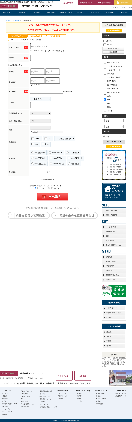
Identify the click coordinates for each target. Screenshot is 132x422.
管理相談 (36, 12)
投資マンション (111, 62)
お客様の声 (80, 12)
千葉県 (108, 341)
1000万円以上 (38, 158)
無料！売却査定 (111, 215)
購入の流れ (110, 240)
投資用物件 (51, 12)
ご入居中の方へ (69, 3)
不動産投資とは (111, 231)
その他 (108, 110)
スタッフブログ (111, 280)
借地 (107, 103)
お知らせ (109, 270)
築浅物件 (99, 401)
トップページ (7, 12)
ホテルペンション (112, 92)
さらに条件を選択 (114, 141)
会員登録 (124, 3)
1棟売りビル (110, 81)
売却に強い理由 (111, 210)
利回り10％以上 (101, 398)
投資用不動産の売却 (45, 391)
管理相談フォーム (45, 399)
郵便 (45, 144)
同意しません (53, 188)
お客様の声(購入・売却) (9, 404)
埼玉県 (107, 41)
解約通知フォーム (87, 3)
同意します (39, 188)
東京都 (107, 44)
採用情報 (5, 414)
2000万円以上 (75, 158)
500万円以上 (55, 152)
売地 (107, 99)
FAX (34, 144)
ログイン (117, 7)
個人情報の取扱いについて (48, 407)
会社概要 (124, 12)
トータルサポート (112, 227)
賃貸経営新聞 (25, 406)
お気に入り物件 (127, 7)
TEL (48, 138)
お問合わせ (106, 3)
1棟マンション (63, 396)
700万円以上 (72, 152)
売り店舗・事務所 (112, 77)
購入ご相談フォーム (113, 245)
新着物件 (99, 396)
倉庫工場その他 (111, 88)
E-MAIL (35, 138)
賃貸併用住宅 (110, 84)
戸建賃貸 (109, 73)
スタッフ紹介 (111, 261)
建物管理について (45, 396)
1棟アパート (62, 393)
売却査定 (42, 394)
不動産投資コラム (112, 275)
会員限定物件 (100, 393)
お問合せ (42, 402)
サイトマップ (43, 404)
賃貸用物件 (110, 12)
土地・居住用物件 (66, 12)
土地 (107, 95)
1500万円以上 (57, 158)
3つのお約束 (95, 12)
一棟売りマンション (113, 66)
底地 (107, 107)
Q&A (107, 236)
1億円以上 (73, 163)
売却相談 (22, 12)
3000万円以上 (38, 163)
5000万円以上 (57, 163)
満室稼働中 (99, 404)
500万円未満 (38, 152)
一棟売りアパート (112, 70)
